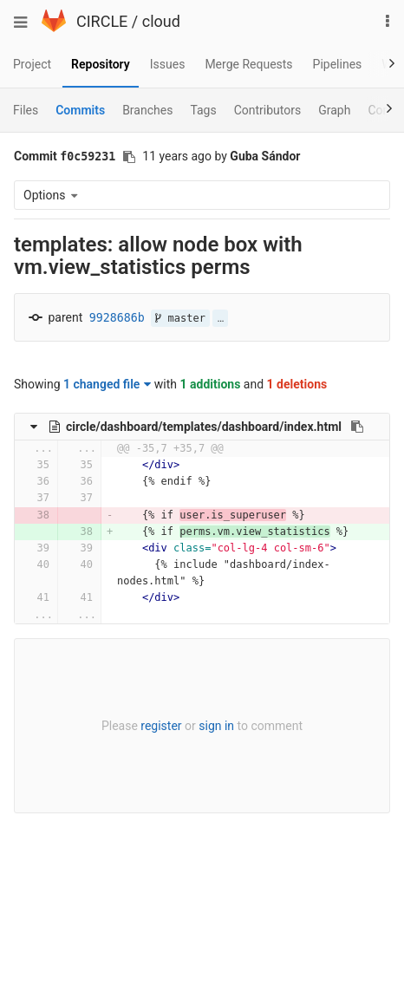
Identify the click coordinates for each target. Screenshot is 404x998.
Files (25, 110)
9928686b (117, 317)
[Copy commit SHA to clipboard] (129, 157)
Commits (80, 110)
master (180, 318)
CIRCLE (101, 21)
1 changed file (107, 384)
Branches (147, 110)
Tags (203, 110)
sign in (216, 726)
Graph (334, 110)
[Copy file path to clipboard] (357, 426)
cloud (161, 21)
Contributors (268, 110)
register (160, 726)
